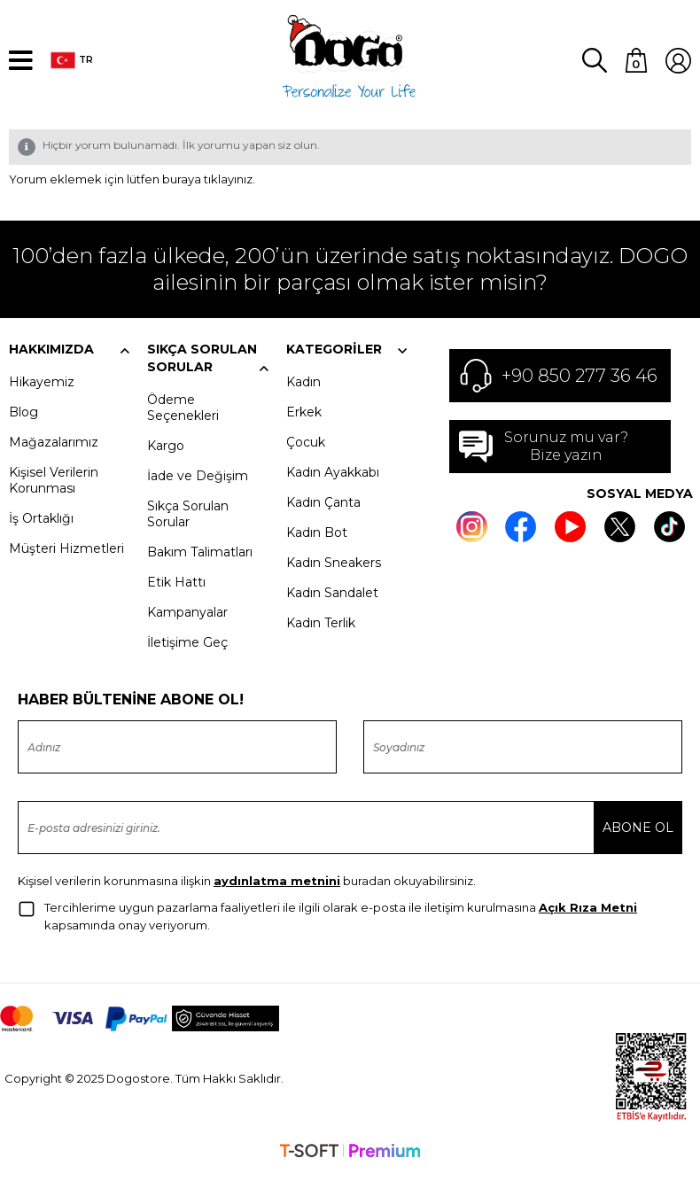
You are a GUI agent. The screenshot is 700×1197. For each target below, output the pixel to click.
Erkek (304, 435)
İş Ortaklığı (41, 541)
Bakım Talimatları (200, 575)
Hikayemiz (41, 405)
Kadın (303, 405)
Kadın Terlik (320, 646)
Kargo (165, 469)
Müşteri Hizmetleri (66, 571)
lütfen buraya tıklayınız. (191, 202)
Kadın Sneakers (333, 586)
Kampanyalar (187, 635)
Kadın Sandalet (332, 616)
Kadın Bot (316, 556)
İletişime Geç (187, 665)
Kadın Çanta (323, 525)
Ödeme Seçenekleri (183, 431)
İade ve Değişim (197, 499)
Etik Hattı (176, 605)
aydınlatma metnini (277, 904)
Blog (23, 435)
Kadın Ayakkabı (332, 495)
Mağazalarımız (53, 465)
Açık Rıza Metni (588, 930)
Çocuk (305, 465)
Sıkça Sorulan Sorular (188, 537)
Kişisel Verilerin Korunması (53, 503)
